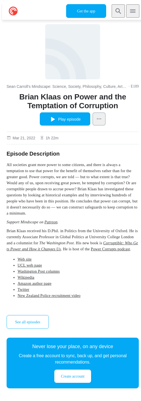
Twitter (23, 289)
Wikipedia (26, 277)
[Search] (118, 11)
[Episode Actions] (99, 119)
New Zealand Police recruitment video (49, 295)
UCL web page (30, 265)
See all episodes (27, 322)
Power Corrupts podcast (110, 249)
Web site (25, 259)
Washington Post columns (39, 271)
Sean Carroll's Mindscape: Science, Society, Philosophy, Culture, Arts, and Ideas (67, 86)
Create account (72, 376)
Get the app (86, 11)
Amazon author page (34, 283)
